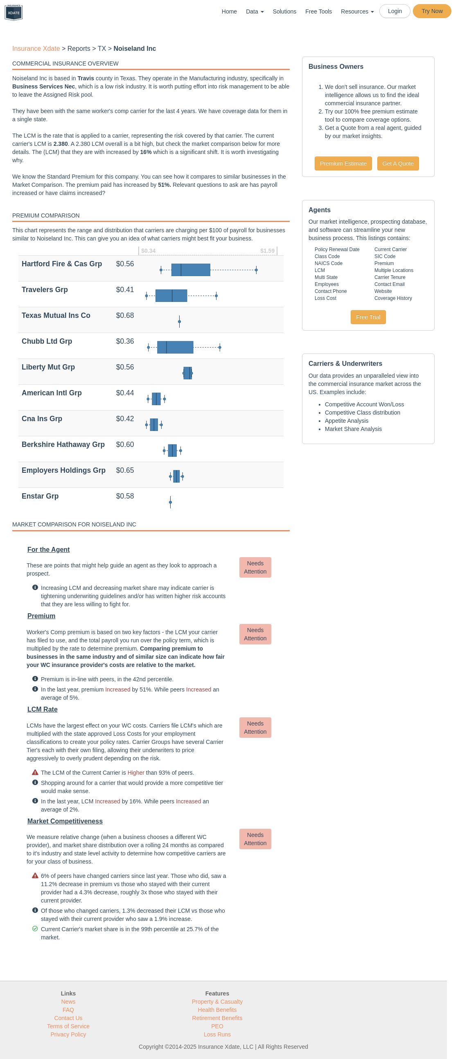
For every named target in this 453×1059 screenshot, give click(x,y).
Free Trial (368, 317)
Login (395, 11)
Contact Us (68, 1018)
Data (255, 11)
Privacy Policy (68, 1034)
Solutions (285, 11)
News (68, 1001)
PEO (217, 1026)
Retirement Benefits (217, 1018)
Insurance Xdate (36, 48)
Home (229, 11)
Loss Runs (217, 1034)
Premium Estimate (343, 163)
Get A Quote (398, 163)
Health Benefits (217, 1010)
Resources (357, 11)
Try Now (432, 11)
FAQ (68, 1010)
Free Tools (318, 11)
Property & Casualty (217, 1001)
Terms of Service (68, 1026)
